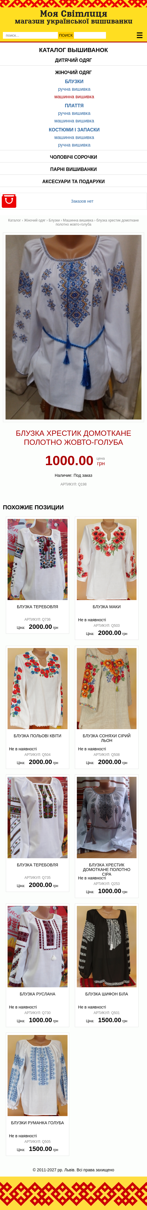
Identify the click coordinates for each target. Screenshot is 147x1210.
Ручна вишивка (74, 89)
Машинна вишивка (74, 96)
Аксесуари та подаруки (73, 181)
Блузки (74, 81)
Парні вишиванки (73, 169)
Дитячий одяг (73, 60)
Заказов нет (82, 201)
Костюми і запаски (74, 129)
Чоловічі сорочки (73, 157)
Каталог (14, 220)
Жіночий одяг (73, 72)
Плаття (74, 105)
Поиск (66, 35)
